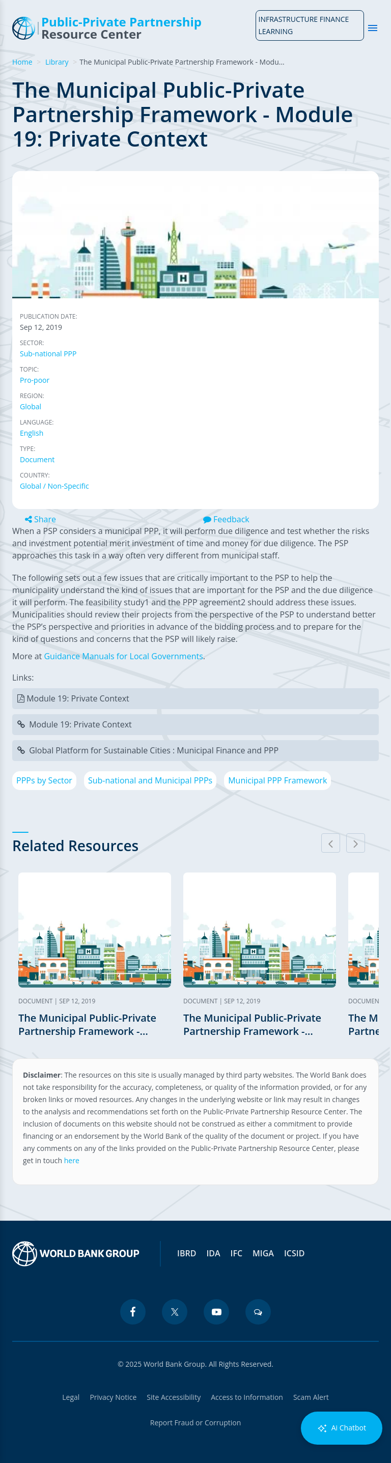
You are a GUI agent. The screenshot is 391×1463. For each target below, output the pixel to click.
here (71, 1160)
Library (57, 62)
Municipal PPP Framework (277, 780)
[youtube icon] (216, 1312)
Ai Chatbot (341, 1428)
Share (40, 519)
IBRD (186, 1253)
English (31, 433)
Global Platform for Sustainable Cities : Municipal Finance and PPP (153, 750)
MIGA (263, 1253)
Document (37, 459)
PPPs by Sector (44, 780)
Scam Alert (311, 1397)
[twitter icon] (174, 1312)
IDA (213, 1253)
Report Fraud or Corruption (195, 1422)
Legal (70, 1397)
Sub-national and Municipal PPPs (150, 780)
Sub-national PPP (48, 353)
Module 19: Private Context (77, 698)
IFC (237, 1253)
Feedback (226, 519)
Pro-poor (34, 380)
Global (30, 406)
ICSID (294, 1253)
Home (22, 62)
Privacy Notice (113, 1397)
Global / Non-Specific (54, 486)
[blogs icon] (258, 1312)
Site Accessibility (174, 1397)
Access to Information (247, 1397)
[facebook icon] (133, 1312)
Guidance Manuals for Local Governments (123, 656)
